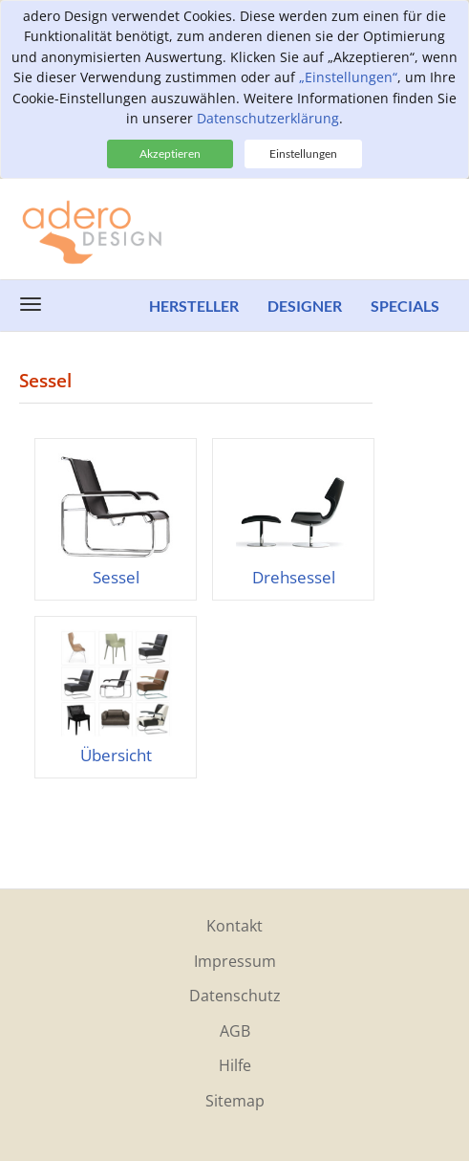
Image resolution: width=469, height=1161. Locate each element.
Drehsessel (293, 577)
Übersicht (116, 755)
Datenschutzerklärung (268, 118)
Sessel (116, 577)
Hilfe (235, 1065)
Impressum (235, 961)
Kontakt (234, 925)
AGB (235, 1030)
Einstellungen (303, 153)
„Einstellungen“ (348, 77)
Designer (304, 305)
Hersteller (194, 305)
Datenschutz (235, 995)
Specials (405, 305)
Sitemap (235, 1100)
